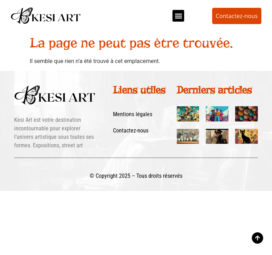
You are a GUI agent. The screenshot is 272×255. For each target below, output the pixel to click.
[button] (178, 16)
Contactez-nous (130, 130)
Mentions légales (132, 114)
